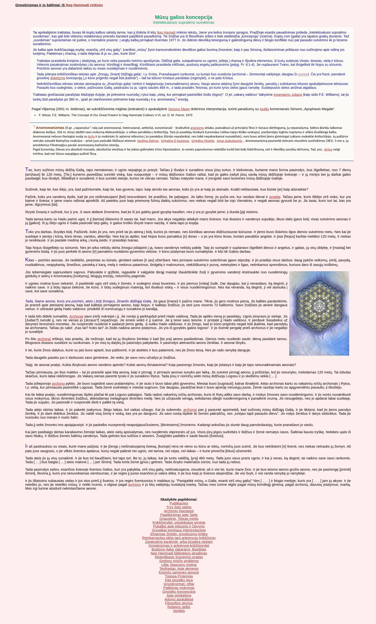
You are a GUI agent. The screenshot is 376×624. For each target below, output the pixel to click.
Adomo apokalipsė (179, 599)
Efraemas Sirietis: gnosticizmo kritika (179, 534)
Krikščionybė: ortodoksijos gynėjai (179, 522)
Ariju (91, 136)
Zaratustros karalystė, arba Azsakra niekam (179, 542)
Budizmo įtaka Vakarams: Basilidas (179, 549)
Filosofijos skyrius (179, 603)
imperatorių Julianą (288, 94)
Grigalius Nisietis (202, 140)
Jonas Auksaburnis (229, 140)
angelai (274, 197)
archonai (44, 339)
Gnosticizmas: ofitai (179, 584)
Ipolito (264, 109)
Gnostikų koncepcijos (179, 592)
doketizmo (57, 78)
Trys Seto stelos (179, 507)
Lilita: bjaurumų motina (178, 565)
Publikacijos (179, 503)
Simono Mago (179, 109)
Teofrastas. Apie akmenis (179, 568)
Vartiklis (179, 611)
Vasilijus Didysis (148, 140)
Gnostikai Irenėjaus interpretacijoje (179, 530)
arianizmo (197, 128)
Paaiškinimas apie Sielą (179, 515)
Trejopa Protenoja (179, 576)
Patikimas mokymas (178, 588)
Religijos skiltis (178, 607)
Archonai (76, 316)
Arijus (328, 149)
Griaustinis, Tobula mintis (179, 519)
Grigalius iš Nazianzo (175, 140)
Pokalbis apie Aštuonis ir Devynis (179, 526)
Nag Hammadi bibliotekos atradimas (179, 553)
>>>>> (303, 74)
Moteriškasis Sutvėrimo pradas (179, 557)
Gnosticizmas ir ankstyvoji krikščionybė (178, 545)
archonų (58, 383)
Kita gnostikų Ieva (179, 580)
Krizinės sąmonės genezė (179, 572)
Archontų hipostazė (179, 511)
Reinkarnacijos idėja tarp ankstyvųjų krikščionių (179, 538)
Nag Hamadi (166, 32)
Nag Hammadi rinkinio (84, 5)
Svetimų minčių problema (179, 561)
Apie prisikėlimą (179, 595)
